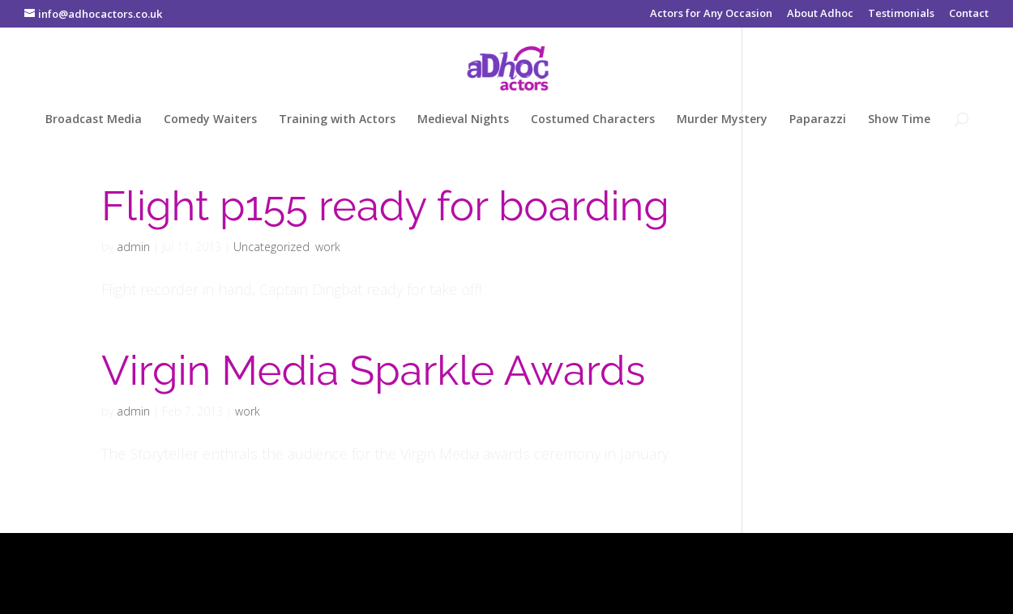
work (327, 246)
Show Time (899, 119)
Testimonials (901, 14)
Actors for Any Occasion (711, 14)
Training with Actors (337, 119)
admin (133, 246)
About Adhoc (820, 14)
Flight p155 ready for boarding (385, 205)
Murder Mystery (722, 119)
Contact (969, 14)
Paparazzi (817, 119)
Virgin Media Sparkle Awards (373, 370)
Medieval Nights (463, 119)
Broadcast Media (93, 119)
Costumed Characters (593, 119)
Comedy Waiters (210, 119)
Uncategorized (271, 246)
